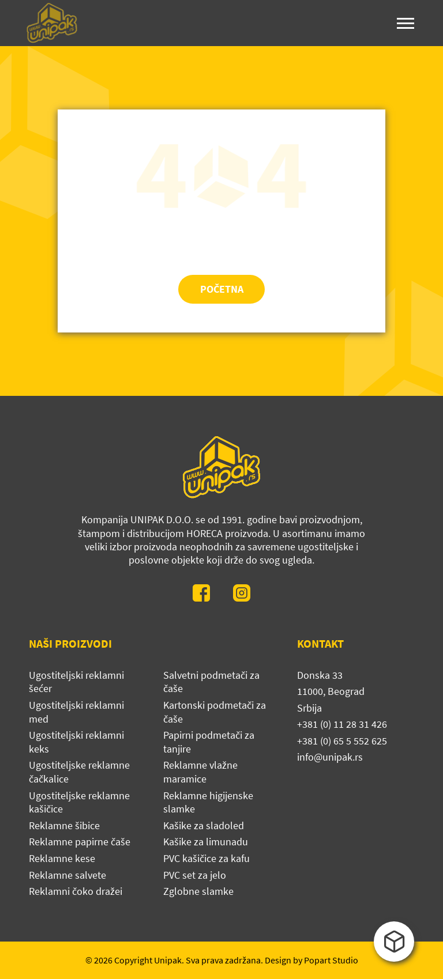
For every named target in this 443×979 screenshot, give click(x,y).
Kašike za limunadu (205, 841)
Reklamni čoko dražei (75, 891)
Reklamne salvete (67, 875)
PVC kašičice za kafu (206, 858)
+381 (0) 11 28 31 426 (342, 724)
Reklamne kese (62, 858)
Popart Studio (331, 960)
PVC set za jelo (194, 875)
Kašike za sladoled (203, 825)
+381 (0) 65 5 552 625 (342, 740)
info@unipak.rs (330, 756)
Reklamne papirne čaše (79, 841)
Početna (221, 289)
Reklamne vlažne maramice (200, 771)
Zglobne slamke (198, 891)
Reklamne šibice (64, 825)
